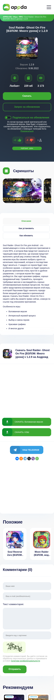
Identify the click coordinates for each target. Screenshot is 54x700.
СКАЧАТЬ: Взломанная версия (29, 422)
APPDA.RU (7, 17)
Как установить (26, 228)
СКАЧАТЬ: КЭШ (22, 432)
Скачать (27, 96)
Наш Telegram (31, 450)
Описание (26, 221)
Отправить (15, 669)
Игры (15, 17)
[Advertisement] (27, 388)
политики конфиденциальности (25, 661)
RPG (21, 17)
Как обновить (26, 235)
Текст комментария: (27, 616)
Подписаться (27, 131)
